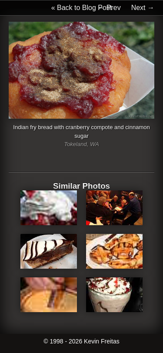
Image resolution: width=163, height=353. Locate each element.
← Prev (108, 7)
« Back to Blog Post (81, 7)
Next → (142, 7)
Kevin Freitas (102, 341)
